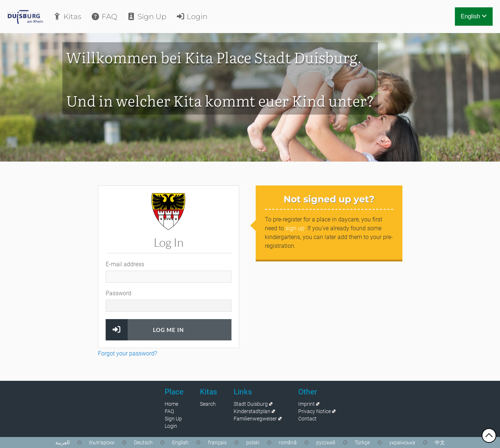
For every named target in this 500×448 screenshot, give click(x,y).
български (101, 442)
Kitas (66, 16)
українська (402, 442)
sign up (294, 228)
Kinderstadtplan (252, 411)
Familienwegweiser (255, 419)
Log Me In (168, 329)
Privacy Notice (314, 411)
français (217, 442)
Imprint (306, 404)
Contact (307, 419)
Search (208, 404)
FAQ (104, 16)
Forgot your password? (127, 353)
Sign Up (147, 16)
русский (325, 442)
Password (118, 293)
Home (171, 404)
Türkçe (362, 442)
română (288, 442)
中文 (440, 442)
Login (191, 16)
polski (252, 442)
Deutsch (143, 442)
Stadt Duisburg (251, 404)
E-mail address (125, 264)
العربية (62, 442)
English (474, 16)
